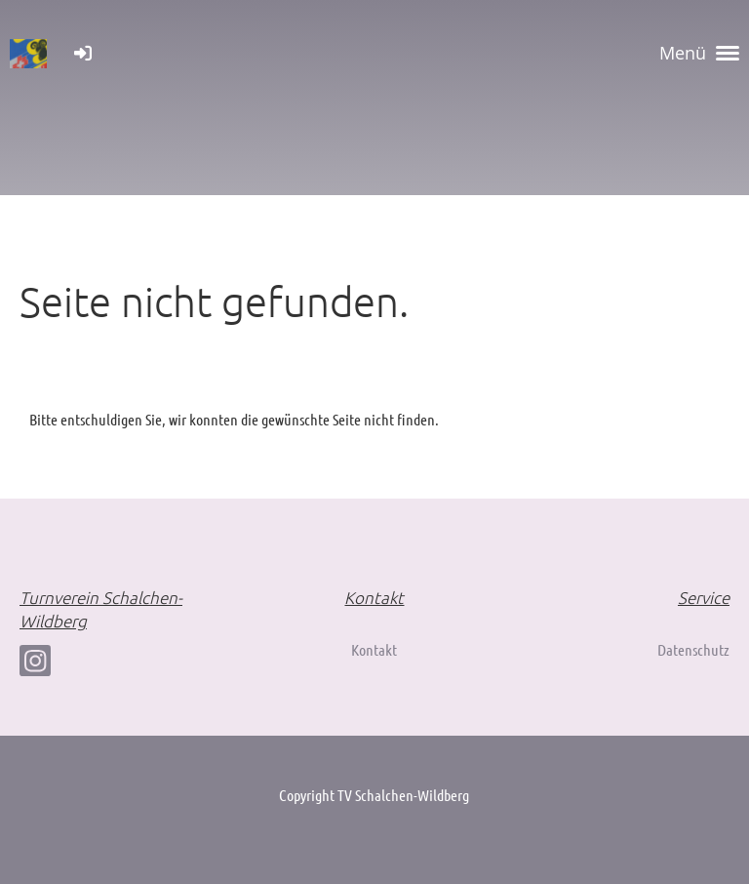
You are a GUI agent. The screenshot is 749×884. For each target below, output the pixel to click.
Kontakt (374, 649)
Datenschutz (693, 649)
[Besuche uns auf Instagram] (35, 664)
